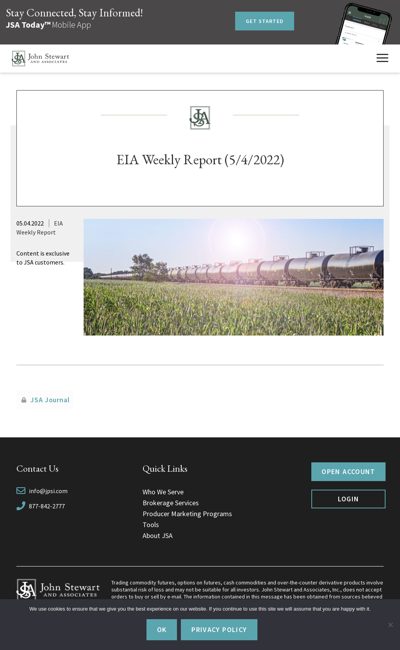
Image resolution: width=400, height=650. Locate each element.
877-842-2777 (47, 506)
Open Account (348, 471)
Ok (162, 629)
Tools (151, 524)
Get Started (265, 21)
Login (348, 498)
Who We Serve (163, 491)
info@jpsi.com (48, 491)
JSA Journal (50, 399)
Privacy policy (219, 629)
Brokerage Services (171, 502)
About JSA (158, 535)
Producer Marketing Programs (187, 513)
